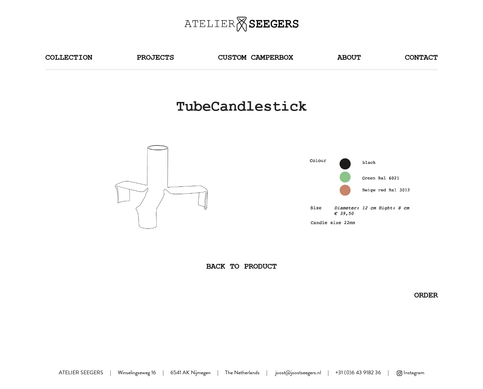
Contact (421, 57)
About (349, 57)
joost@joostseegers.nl (298, 373)
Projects (155, 57)
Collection (68, 57)
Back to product (241, 266)
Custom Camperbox (255, 57)
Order (426, 295)
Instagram (409, 373)
